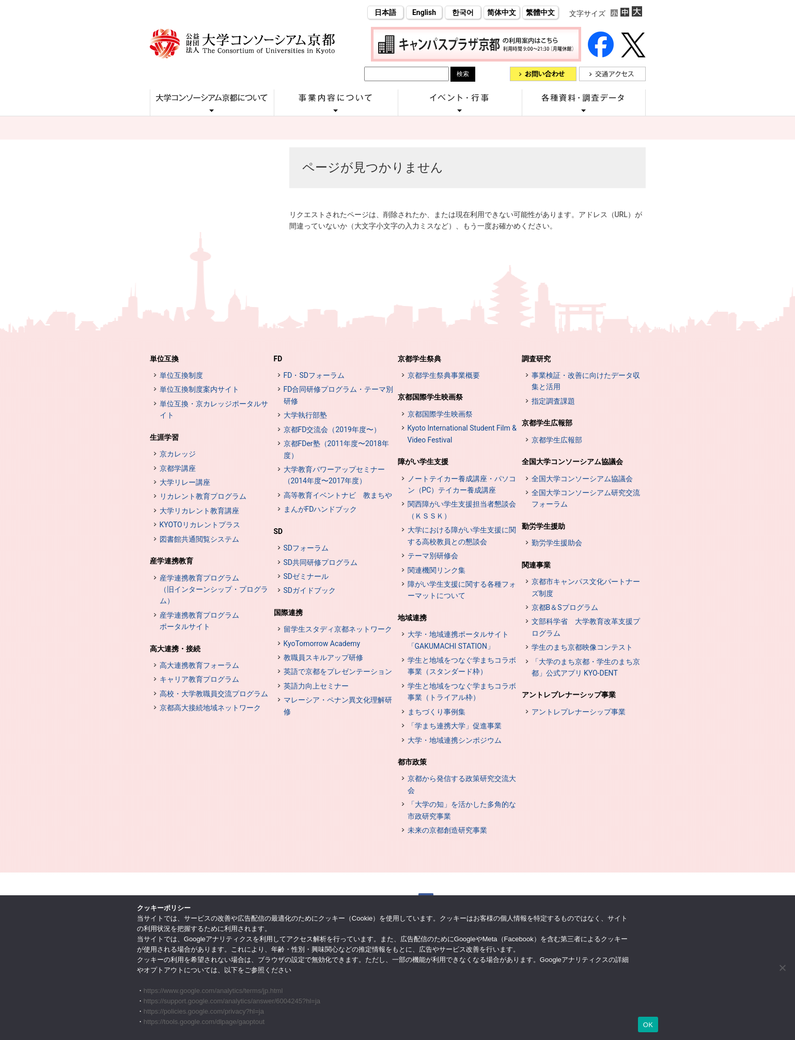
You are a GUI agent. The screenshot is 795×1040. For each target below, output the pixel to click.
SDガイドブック (310, 590)
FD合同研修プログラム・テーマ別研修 (339, 395)
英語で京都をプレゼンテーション (338, 671)
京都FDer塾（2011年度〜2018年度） (336, 449)
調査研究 (536, 359)
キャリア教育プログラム (199, 679)
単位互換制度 (181, 375)
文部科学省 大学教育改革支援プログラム (586, 627)
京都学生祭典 (419, 359)
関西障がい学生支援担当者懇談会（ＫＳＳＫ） (462, 509)
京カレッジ (178, 454)
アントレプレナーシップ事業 (569, 695)
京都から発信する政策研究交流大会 (462, 784)
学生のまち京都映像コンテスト (582, 647)
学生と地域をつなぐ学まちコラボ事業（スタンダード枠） (462, 666)
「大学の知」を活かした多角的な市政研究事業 (462, 810)
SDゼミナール (306, 576)
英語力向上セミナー (316, 686)
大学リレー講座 (185, 482)
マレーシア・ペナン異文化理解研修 (338, 705)
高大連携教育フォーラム (199, 665)
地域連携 (412, 618)
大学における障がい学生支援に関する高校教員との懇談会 (462, 535)
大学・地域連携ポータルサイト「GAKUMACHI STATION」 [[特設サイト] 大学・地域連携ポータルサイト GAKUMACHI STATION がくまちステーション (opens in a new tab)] (458, 640)
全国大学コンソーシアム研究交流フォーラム (586, 498)
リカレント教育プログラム (203, 496)
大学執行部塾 (305, 415)
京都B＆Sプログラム (565, 607)
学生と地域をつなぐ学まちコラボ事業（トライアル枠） (462, 691)
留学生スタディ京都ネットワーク (338, 629)
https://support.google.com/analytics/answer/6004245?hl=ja (232, 1001)
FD (278, 359)
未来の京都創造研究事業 (447, 830)
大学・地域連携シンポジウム (455, 740)
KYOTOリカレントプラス (200, 525)
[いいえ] (782, 967)
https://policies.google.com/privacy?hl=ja (204, 1011)
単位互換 (164, 359)
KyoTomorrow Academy (322, 643)
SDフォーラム (306, 548)
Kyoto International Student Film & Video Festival (462, 433)
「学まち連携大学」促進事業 (455, 726)
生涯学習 (164, 437)
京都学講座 (178, 468)
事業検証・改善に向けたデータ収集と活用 (586, 381)
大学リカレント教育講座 (199, 511)
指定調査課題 (553, 401)
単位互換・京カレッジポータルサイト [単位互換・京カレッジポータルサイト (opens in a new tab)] (214, 409)
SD (278, 531)
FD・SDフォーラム (314, 375)
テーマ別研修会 (433, 556)
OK (648, 1025)
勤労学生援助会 (557, 543)
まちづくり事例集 (436, 712)
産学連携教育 (171, 561)
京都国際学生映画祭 (430, 397)
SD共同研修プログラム (321, 562)
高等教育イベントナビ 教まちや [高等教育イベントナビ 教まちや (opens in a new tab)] (338, 495)
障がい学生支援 (423, 461)
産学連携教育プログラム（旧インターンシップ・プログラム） (214, 589)
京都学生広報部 (547, 423)
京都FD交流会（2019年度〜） (332, 429)
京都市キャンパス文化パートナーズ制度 (586, 587)
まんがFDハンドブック (320, 509)
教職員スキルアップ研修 (323, 657)
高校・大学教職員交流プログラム (214, 694)
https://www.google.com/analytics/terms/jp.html (213, 991)
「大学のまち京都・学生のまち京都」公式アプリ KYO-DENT (586, 667)
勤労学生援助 (543, 526)
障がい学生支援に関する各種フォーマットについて (462, 590)
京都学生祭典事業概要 (444, 375)
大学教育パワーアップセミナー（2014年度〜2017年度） (334, 475)
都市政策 (412, 762)
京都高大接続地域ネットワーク (210, 707)
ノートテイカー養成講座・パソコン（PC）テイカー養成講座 (462, 484)
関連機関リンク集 (436, 570)
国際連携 (288, 612)
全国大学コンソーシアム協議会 (572, 461)
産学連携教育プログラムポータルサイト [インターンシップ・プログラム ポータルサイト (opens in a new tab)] (199, 621)
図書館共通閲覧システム (199, 539)
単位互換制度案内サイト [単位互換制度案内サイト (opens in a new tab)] (199, 389)
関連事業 (536, 565)
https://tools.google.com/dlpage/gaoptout (204, 1022)
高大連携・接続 (175, 649)
